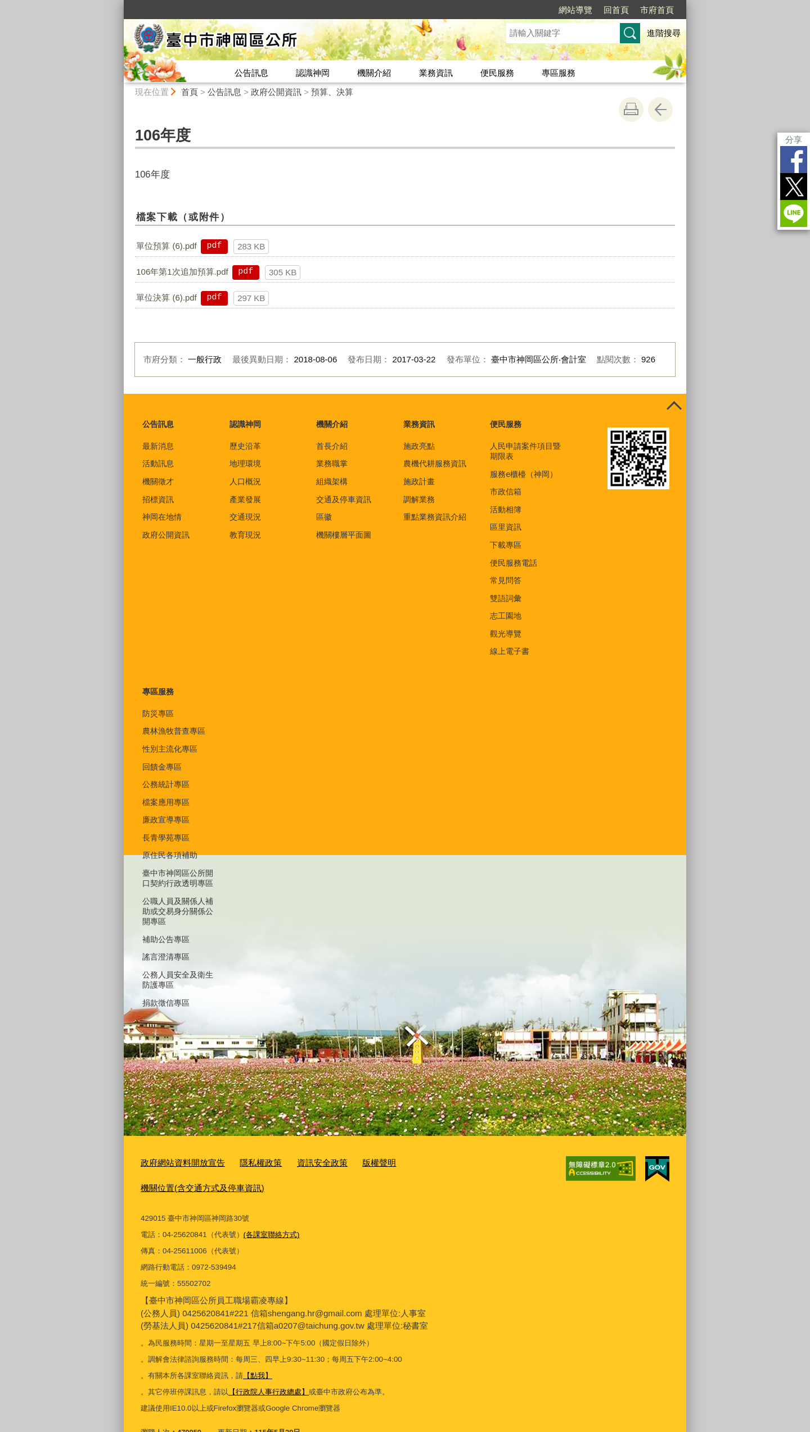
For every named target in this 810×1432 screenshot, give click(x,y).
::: (119, 5)
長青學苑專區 (166, 837)
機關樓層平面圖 (343, 534)
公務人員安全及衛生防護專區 (177, 979)
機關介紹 (374, 73)
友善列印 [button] (631, 109)
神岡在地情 (162, 516)
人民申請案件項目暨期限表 (525, 451)
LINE (793, 213)
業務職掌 (332, 463)
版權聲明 (353, 1161)
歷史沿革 (245, 446)
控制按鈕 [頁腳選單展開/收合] (674, 406)
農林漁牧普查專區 (173, 730)
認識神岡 (313, 73)
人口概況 (245, 481)
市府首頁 (657, 10)
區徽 (324, 516)
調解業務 (419, 499)
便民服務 (497, 73)
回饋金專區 (162, 766)
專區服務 (558, 73)
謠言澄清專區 (166, 956)
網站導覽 (575, 10)
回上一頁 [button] (660, 109)
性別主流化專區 (169, 748)
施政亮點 (419, 446)
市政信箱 (505, 491)
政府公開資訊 (276, 92)
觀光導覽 (505, 633)
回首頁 (616, 10)
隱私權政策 (246, 1161)
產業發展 (245, 499)
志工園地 (505, 615)
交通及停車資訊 (343, 499)
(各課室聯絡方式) (272, 1207)
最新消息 (158, 446)
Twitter (793, 186)
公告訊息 (251, 73)
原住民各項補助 (169, 855)
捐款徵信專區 (166, 1002)
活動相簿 (505, 509)
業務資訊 (436, 73)
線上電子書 (509, 651)
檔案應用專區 (166, 802)
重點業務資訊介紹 (434, 516)
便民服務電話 (513, 562)
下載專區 (505, 544)
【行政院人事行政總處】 (268, 1364)
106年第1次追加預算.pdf (182, 271)
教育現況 (245, 534)
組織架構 (332, 481)
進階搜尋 (664, 33)
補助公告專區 (166, 939)
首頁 (189, 92)
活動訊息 (158, 463)
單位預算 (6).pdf (166, 246)
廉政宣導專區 (166, 819)
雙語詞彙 (505, 598)
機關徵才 (158, 481)
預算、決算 (332, 92)
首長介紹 (332, 446)
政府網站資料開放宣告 (177, 1161)
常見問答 (505, 580)
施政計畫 (419, 481)
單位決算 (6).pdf (166, 297)
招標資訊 (158, 499)
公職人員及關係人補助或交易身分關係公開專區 (177, 911)
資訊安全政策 (302, 1161)
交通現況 (245, 516)
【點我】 (257, 1348)
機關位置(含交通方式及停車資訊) (436, 1161)
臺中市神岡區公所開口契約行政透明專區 (177, 878)
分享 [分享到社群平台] (793, 139)
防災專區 (158, 713)
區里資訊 (505, 526)
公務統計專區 (166, 784)
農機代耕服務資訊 (434, 463)
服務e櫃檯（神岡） (523, 474)
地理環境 (245, 463)
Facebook (793, 159)
